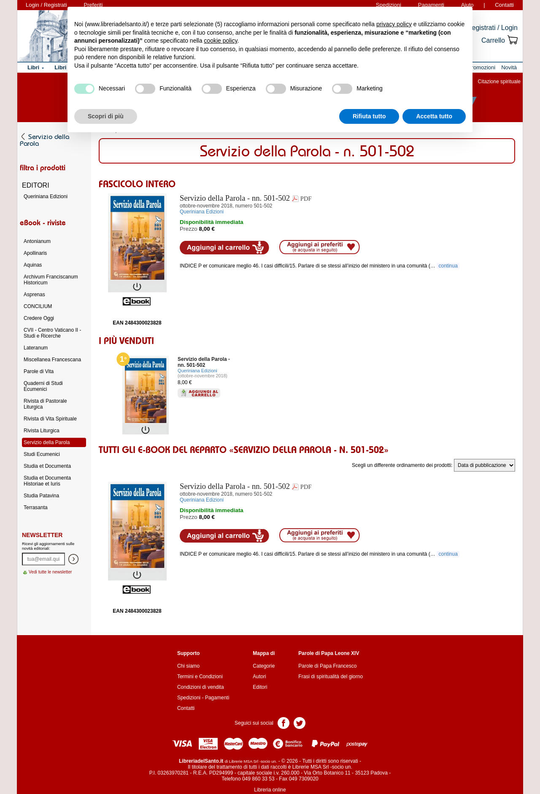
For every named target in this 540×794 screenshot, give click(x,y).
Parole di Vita (39, 371)
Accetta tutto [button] (434, 116)
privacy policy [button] (394, 24)
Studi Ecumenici (42, 454)
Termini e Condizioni (200, 676)
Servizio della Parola (47, 442)
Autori (259, 676)
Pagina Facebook (283, 722)
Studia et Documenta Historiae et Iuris (47, 481)
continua (448, 266)
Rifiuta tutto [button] (369, 116)
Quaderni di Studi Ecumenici (43, 386)
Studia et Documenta (47, 466)
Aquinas (33, 265)
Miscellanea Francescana (52, 360)
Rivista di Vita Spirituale (50, 419)
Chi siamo (188, 666)
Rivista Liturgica (41, 431)
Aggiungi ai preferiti (319, 247)
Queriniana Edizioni (197, 370)
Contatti (504, 5)
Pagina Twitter (299, 722)
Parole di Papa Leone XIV (328, 653)
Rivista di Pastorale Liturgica (45, 404)
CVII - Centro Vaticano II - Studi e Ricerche (52, 333)
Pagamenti (217, 698)
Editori (260, 687)
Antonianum (37, 241)
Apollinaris (35, 253)
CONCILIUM (38, 306)
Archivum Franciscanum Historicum (51, 280)
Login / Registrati (46, 5)
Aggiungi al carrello (224, 247)
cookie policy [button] (220, 40)
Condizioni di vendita (200, 687)
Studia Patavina (41, 496)
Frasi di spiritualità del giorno (330, 676)
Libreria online (270, 790)
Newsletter (42, 535)
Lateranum (36, 348)
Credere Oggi (39, 318)
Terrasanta (36, 507)
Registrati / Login (492, 27)
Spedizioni (188, 698)
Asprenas (34, 294)
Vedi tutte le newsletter (50, 572)
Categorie (264, 666)
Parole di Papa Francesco (327, 666)
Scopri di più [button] (106, 116)
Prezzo (188, 229)
